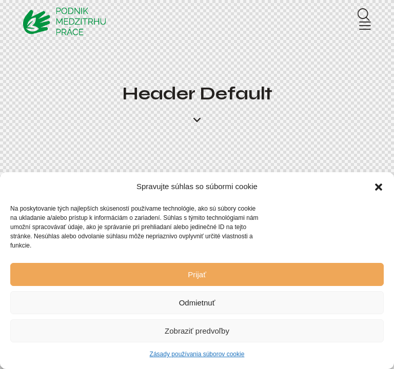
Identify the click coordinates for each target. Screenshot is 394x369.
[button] (378, 187)
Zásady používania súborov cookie (197, 354)
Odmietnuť (197, 302)
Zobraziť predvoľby (197, 330)
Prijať (197, 274)
